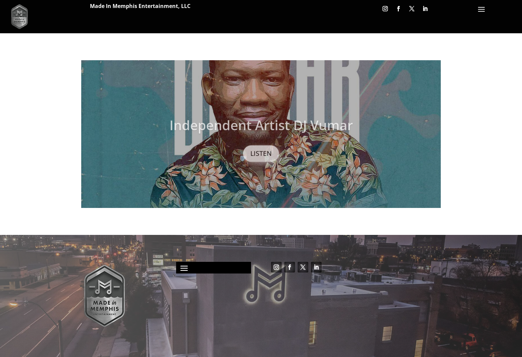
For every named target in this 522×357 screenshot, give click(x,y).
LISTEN (261, 158)
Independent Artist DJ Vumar (261, 130)
